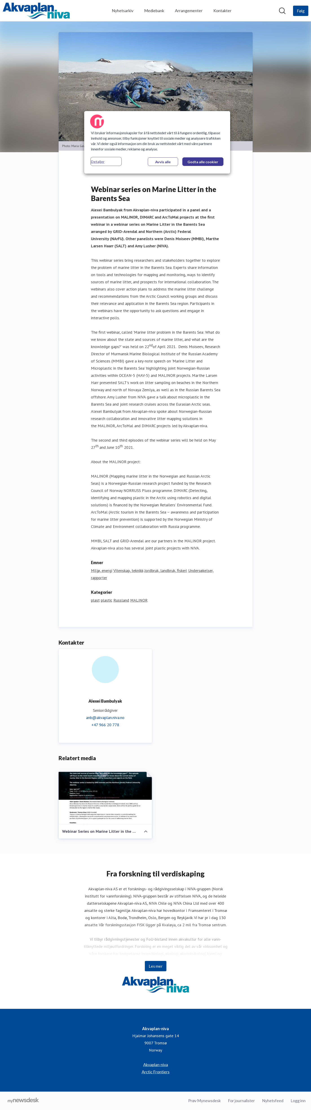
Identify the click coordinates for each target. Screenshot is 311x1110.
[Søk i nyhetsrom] (282, 10)
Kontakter (222, 10)
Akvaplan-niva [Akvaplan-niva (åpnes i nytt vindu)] (155, 1064)
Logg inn (298, 1100)
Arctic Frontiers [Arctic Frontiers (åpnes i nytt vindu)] (156, 1072)
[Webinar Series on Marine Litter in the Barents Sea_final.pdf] (105, 798)
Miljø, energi (101, 570)
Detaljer (98, 161)
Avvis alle (163, 162)
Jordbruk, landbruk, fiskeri (165, 570)
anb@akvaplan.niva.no (105, 717)
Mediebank (154, 10)
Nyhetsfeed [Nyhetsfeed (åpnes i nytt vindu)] (272, 1100)
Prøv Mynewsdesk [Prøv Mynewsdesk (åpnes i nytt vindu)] (204, 1100)
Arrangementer (189, 10)
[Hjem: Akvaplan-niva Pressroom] (36, 11)
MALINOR (139, 600)
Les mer (156, 966)
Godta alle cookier (202, 162)
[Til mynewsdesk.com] (23, 1101)
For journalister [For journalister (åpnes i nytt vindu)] (241, 1100)
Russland (121, 600)
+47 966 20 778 (105, 725)
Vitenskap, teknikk (128, 570)
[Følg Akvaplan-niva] (300, 11)
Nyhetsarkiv (122, 10)
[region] (157, 142)
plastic (106, 600)
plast (95, 600)
